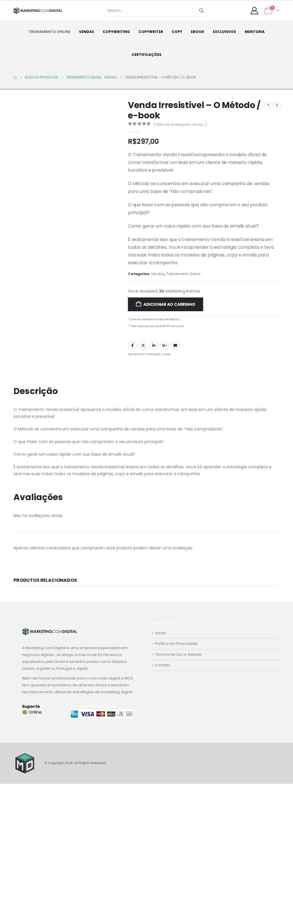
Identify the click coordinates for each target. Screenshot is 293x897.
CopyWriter (150, 31)
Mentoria (255, 31)
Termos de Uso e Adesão (178, 654)
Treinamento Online (49, 31)
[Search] (201, 10)
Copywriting (116, 31)
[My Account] (254, 10)
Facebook (132, 345)
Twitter (143, 345)
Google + (164, 345)
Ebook (197, 31)
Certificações (146, 54)
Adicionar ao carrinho (169, 304)
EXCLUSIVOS (224, 31)
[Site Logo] (37, 10)
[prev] (268, 105)
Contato (162, 665)
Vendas (86, 31)
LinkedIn (154, 345)
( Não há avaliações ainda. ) (180, 124)
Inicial (160, 632)
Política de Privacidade (176, 643)
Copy (177, 31)
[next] (277, 105)
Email (175, 345)
